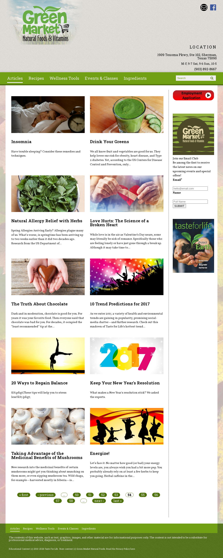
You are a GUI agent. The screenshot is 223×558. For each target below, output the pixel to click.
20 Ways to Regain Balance (39, 383)
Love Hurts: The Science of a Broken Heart (119, 223)
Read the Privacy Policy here (120, 549)
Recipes (36, 78)
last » (117, 501)
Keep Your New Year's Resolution (125, 383)
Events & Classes (101, 78)
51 (89, 495)
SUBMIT (179, 205)
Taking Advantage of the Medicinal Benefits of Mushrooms (47, 455)
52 (103, 495)
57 (58, 501)
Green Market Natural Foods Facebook (213, 7)
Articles (15, 78)
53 (116, 495)
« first (23, 495)
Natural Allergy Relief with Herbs (46, 220)
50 (77, 495)
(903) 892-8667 (205, 69)
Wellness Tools (64, 78)
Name (177, 193)
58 (71, 501)
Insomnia (21, 141)
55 (143, 495)
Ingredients (135, 78)
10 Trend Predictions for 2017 (120, 304)
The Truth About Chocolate (39, 304)
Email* (177, 180)
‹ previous (45, 495)
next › (99, 501)
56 (156, 495)
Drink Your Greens (109, 141)
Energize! (99, 453)
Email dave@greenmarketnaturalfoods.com (203, 7)
